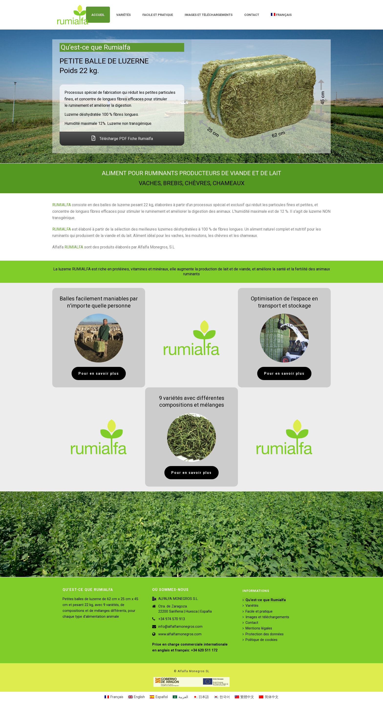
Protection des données (263, 634)
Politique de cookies (260, 640)
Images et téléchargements (209, 15)
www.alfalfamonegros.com (180, 634)
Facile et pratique (157, 15)
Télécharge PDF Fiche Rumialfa (122, 138)
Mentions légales (257, 628)
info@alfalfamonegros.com (180, 627)
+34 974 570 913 (171, 619)
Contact (251, 15)
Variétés (123, 15)
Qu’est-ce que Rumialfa (264, 600)
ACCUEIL (98, 15)
